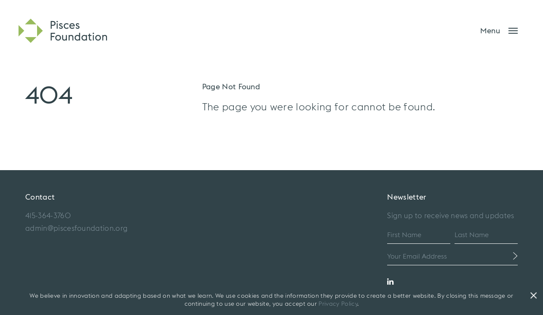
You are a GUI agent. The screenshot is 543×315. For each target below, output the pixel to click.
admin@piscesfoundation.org (76, 228)
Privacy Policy (337, 304)
